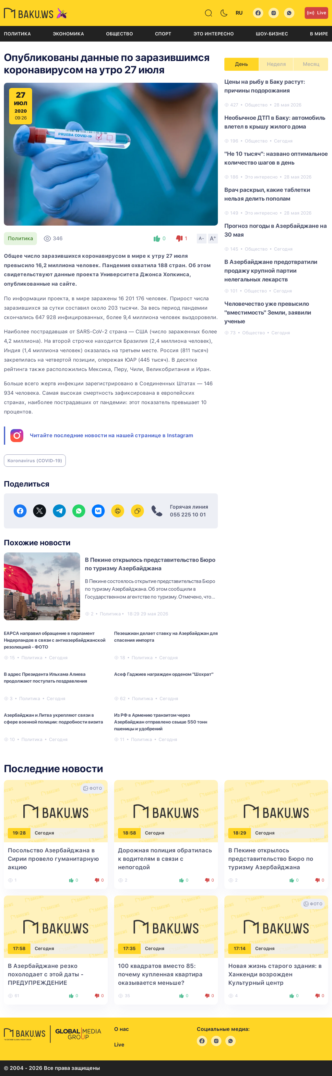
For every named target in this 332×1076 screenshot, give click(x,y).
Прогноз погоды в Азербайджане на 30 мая (275, 230)
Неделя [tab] (276, 64)
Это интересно (214, 33)
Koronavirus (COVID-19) (34, 460)
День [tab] (241, 64)
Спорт (163, 33)
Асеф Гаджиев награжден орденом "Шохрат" (163, 674)
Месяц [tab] (311, 64)
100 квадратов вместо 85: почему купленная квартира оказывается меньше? (160, 974)
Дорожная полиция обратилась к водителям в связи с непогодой (165, 859)
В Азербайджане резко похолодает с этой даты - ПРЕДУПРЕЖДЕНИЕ (46, 974)
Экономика (68, 33)
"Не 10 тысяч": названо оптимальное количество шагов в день (276, 158)
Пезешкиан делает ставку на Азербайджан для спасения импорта (166, 637)
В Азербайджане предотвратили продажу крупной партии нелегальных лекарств (270, 270)
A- (202, 238)
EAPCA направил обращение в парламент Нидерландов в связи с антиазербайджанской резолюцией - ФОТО (54, 640)
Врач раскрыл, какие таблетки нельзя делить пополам (267, 194)
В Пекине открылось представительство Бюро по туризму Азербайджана (270, 859)
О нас (121, 1029)
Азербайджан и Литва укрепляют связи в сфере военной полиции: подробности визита (53, 718)
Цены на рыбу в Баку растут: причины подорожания (264, 86)
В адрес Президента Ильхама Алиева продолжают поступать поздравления (45, 678)
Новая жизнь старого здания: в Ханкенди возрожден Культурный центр (275, 974)
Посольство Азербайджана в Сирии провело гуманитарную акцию (53, 859)
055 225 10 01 (188, 515)
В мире (319, 33)
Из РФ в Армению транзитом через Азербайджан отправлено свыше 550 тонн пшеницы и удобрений (160, 721)
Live (316, 13)
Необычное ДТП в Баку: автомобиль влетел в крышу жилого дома (274, 122)
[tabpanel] (276, 206)
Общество (119, 33)
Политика (17, 33)
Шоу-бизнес (272, 33)
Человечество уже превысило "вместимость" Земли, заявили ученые (267, 312)
